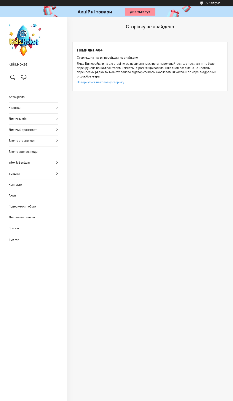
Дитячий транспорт (23, 130)
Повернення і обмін (22, 206)
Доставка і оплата (22, 217)
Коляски (15, 108)
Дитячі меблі (18, 119)
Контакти (15, 184)
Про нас (14, 228)
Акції (12, 195)
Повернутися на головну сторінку (100, 82)
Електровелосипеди (23, 151)
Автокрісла (17, 97)
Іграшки (14, 173)
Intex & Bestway (19, 162)
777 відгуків (212, 3)
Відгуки (14, 239)
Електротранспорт (22, 140)
